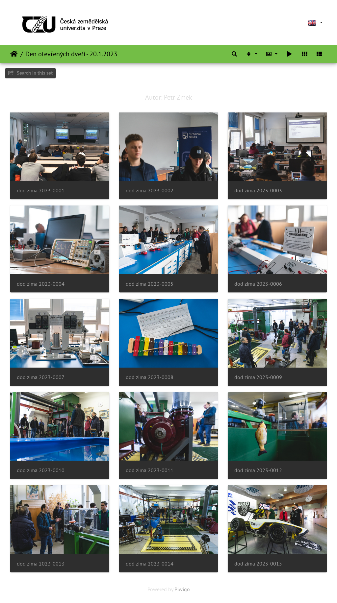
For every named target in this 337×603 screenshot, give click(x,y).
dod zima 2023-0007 (41, 377)
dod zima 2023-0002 (149, 190)
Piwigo (182, 589)
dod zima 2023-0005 (149, 284)
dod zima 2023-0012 (258, 470)
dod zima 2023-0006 (258, 284)
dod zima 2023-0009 (258, 377)
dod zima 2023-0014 (149, 564)
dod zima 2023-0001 (41, 190)
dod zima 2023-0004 (41, 284)
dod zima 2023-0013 (41, 564)
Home (14, 54)
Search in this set (30, 73)
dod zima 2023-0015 (258, 564)
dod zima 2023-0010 (41, 470)
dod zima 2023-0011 (149, 470)
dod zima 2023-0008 (149, 377)
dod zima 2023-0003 (258, 190)
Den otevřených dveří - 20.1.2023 (71, 54)
